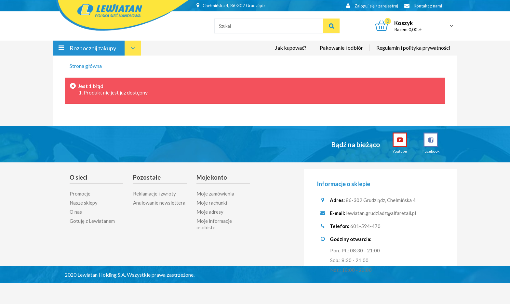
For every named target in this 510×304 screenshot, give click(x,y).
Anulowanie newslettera (159, 200)
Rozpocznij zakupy (93, 48)
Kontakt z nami (423, 5)
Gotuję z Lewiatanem (92, 219)
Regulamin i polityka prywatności (413, 47)
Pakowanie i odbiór (341, 47)
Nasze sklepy (84, 200)
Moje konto (211, 177)
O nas (76, 209)
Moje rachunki (211, 200)
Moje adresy (209, 209)
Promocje (80, 191)
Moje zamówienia (215, 191)
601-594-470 (365, 226)
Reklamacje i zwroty (154, 191)
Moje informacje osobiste (214, 222)
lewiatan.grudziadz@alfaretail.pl (381, 213)
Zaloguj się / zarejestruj (372, 5)
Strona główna (86, 66)
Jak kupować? (290, 47)
